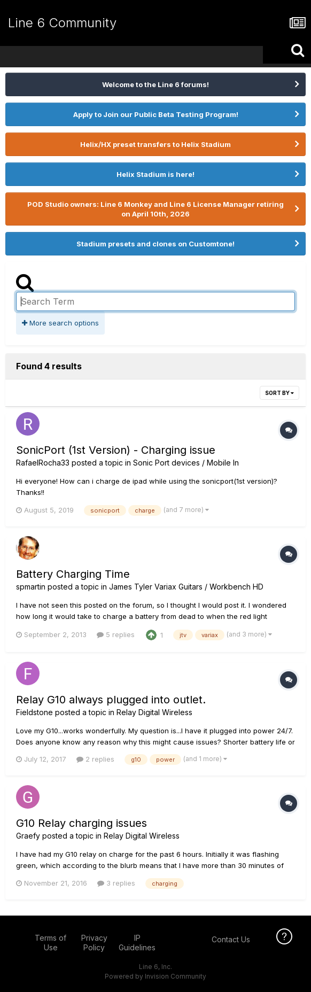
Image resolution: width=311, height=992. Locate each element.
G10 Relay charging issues (81, 823)
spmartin (30, 586)
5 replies (116, 634)
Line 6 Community (62, 22)
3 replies (116, 883)
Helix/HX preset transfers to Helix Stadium (155, 144)
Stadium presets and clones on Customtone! (155, 243)
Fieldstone (34, 712)
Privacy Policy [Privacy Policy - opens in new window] (94, 942)
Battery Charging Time (73, 574)
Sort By (279, 393)
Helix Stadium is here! (155, 174)
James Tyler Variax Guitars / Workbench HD (186, 586)
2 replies (95, 759)
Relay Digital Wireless (154, 712)
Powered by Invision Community (155, 976)
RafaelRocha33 (42, 462)
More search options (60, 323)
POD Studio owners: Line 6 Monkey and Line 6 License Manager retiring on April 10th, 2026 (155, 209)
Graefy (28, 835)
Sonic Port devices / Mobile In (186, 462)
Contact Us (231, 939)
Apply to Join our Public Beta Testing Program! (155, 114)
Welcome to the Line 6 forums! (155, 84)
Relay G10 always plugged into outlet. (111, 699)
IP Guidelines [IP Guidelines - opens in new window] (137, 942)
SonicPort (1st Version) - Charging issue (115, 450)
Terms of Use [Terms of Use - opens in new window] (50, 942)
